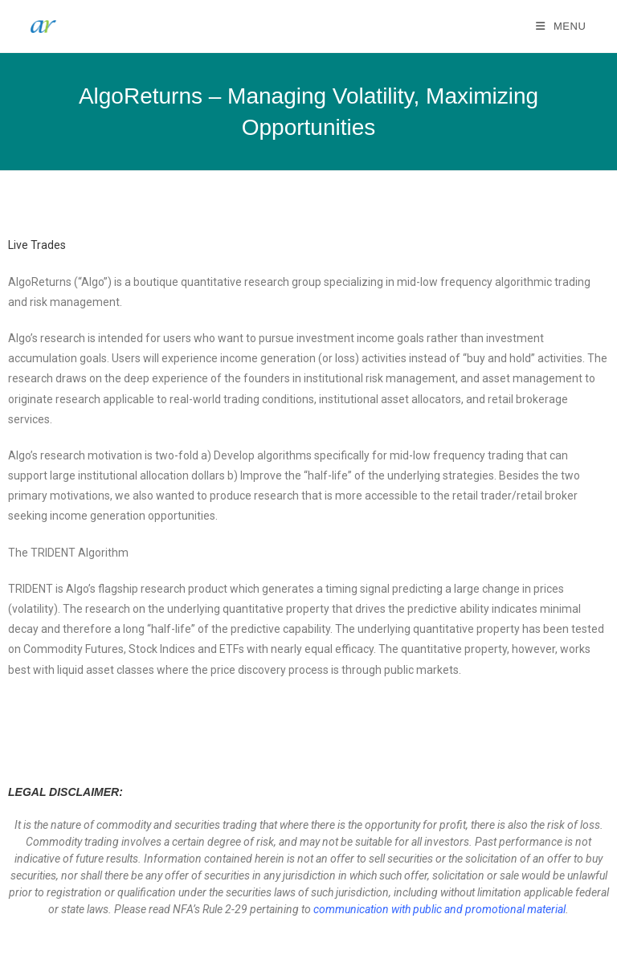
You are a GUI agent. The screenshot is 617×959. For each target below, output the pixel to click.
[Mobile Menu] (561, 26)
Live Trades (37, 245)
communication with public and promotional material (439, 909)
